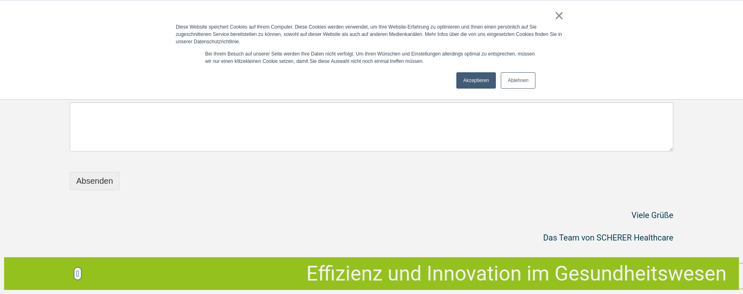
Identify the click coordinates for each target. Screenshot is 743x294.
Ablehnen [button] (518, 80)
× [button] (559, 15)
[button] (78, 273)
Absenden (94, 180)
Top (723, 274)
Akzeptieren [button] (476, 80)
